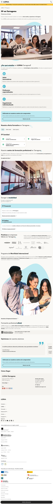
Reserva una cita (26, 119)
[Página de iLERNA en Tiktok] (10, 420)
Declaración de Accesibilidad (6, 499)
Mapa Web (3, 497)
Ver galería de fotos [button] (5, 158)
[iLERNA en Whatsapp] (13, 420)
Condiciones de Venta (4, 486)
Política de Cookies (4, 488)
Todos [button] (3, 129)
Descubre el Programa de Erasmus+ (9, 318)
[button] (26, 216)
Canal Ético (3, 495)
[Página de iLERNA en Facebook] (1, 420)
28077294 (5, 431)
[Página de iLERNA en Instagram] (3, 420)
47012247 (5, 458)
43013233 (21, 332)
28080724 (9, 431)
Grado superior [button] (16, 129)
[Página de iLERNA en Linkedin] (11, 420)
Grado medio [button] (8, 129)
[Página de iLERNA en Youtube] (8, 420)
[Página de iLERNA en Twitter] (5, 420)
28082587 (12, 431)
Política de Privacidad (4, 490)
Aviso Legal (3, 492)
